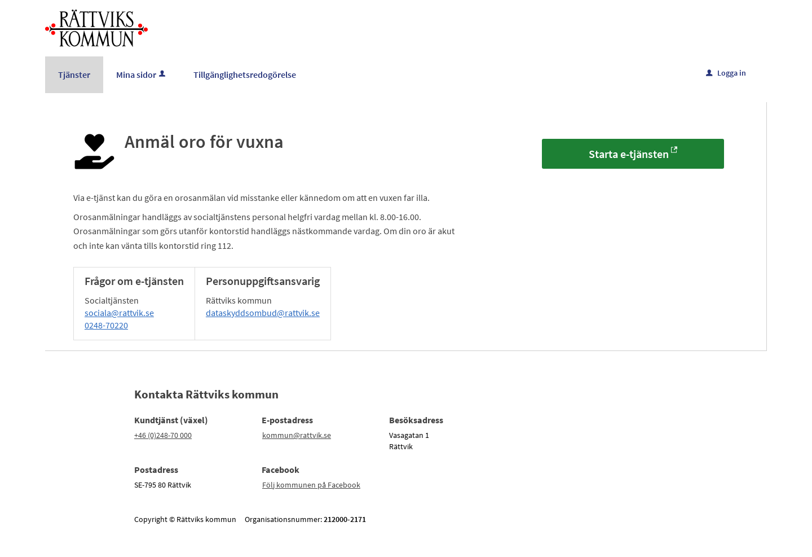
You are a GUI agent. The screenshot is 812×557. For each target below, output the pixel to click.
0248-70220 (106, 325)
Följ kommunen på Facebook (311, 485)
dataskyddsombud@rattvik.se (263, 312)
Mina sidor (141, 74)
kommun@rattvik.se (296, 435)
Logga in (726, 73)
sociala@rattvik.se (119, 312)
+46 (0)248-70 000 (163, 435)
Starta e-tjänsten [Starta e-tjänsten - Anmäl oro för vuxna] (629, 154)
